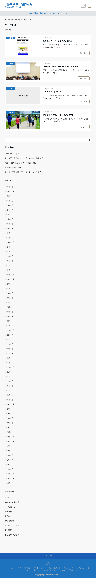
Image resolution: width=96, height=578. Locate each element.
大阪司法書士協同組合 (18, 4)
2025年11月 (9, 191)
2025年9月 (9, 201)
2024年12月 (9, 233)
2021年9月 (9, 372)
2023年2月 (9, 316)
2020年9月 (9, 409)
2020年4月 (9, 423)
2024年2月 (9, 270)
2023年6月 (9, 302)
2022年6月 (9, 349)
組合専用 (8, 530)
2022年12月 (9, 326)
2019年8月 (9, 451)
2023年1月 (9, 321)
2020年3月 (9, 427)
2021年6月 (9, 386)
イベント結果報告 (12, 502)
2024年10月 (9, 242)
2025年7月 (9, 210)
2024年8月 (9, 247)
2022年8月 (9, 340)
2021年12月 (9, 358)
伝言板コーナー (11, 507)
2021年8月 (9, 377)
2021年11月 (9, 363)
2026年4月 (9, 187)
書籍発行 (8, 512)
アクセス (62, 570)
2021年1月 (9, 400)
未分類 (7, 516)
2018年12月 (9, 474)
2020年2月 (9, 432)
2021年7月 (9, 381)
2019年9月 (9, 446)
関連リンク (37, 570)
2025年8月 (9, 205)
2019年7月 (9, 455)
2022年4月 (9, 353)
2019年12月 (9, 437)
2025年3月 (9, 224)
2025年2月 (9, 228)
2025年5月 (9, 215)
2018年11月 (9, 478)
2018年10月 (9, 483)
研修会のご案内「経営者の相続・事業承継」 (61, 66)
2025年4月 (9, 219)
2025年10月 (9, 196)
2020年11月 (9, 404)
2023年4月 (9, 312)
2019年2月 (9, 469)
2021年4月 (9, 390)
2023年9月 (9, 289)
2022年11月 (9, 330)
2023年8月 (9, 293)
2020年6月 (9, 418)
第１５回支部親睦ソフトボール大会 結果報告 (24, 158)
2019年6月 (9, 460)
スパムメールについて (52, 92)
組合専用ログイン (49, 570)
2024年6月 (9, 256)
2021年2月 (9, 395)
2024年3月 (9, 265)
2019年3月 (9, 465)
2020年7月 (9, 414)
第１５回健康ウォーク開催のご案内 (58, 115)
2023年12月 (9, 275)
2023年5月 (9, 307)
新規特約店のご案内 (13, 167)
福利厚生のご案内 (12, 525)
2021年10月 (9, 367)
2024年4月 (9, 261)
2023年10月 (9, 284)
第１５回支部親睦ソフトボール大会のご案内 (23, 172)
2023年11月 (9, 279)
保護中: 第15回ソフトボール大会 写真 (20, 163)
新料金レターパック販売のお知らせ (58, 41)
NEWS (11, 38)
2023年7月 (9, 298)
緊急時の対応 (73, 570)
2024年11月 (9, 238)
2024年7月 (9, 252)
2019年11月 (9, 441)
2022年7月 (9, 344)
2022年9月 (9, 335)
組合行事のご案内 (12, 535)
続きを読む (84, 53)
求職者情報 (9, 521)
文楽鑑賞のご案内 (12, 154)
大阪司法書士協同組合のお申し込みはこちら (48, 13)
